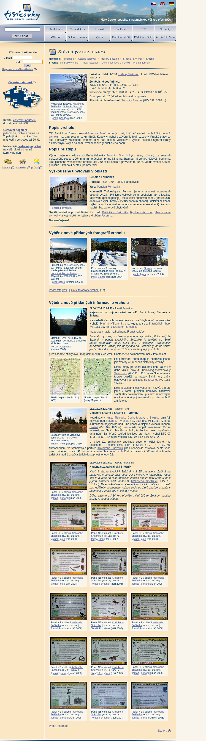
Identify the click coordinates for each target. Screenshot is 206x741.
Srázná (71, 112)
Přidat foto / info (143, 37)
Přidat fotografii (90, 62)
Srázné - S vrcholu (66, 437)
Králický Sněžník (109, 58)
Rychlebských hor (141, 212)
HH (36, 101)
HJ (33, 97)
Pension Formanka (61, 207)
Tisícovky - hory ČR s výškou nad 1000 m (88, 12)
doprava (6, 167)
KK (24, 89)
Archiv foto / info (165, 37)
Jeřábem (67, 276)
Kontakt (99, 29)
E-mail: (8, 57)
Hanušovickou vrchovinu (64, 273)
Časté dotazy (77, 29)
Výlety (99, 37)
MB (38, 98)
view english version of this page (162, 4)
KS (28, 95)
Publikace (121, 29)
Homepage (68, 58)
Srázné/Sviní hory (160, 323)
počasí (35, 167)
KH (8, 92)
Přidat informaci (141, 62)
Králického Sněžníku (115, 212)
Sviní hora (67, 337)
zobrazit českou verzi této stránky (153, 4)
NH (17, 105)
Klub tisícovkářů (121, 37)
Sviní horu (120, 373)
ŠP (15, 100)
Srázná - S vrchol (132, 58)
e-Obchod (55, 37)
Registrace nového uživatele (17, 69)
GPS (143, 29)
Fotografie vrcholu (68, 62)
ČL (8, 99)
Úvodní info (55, 29)
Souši (139, 445)
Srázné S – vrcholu (117, 420)
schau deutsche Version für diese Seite (171, 4)
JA (33, 104)
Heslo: (19, 62)
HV (26, 98)
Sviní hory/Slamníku (111, 323)
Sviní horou (106, 133)
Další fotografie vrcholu (85, 290)
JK (16, 91)
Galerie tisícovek (77, 37)
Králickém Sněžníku (125, 326)
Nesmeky (165, 29)
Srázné (71, 265)
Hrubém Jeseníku (101, 215)
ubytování (21, 167)
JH (19, 88)
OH (26, 92)
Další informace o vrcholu (116, 62)
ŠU (11, 103)
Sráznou (153, 379)
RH (32, 92)
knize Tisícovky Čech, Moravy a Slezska (133, 417)
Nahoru (162, 730)
